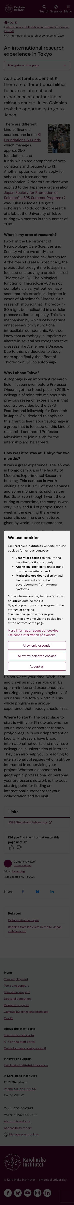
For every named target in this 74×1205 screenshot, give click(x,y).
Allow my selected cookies (37, 656)
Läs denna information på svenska (31, 635)
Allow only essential (37, 645)
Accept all (37, 666)
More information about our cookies (33, 631)
